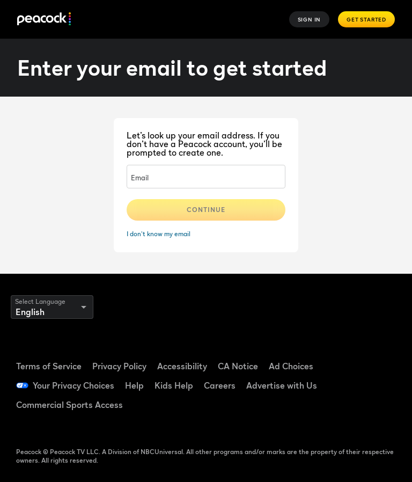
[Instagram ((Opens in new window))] (380, 384)
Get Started (366, 19)
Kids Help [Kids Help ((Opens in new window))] (173, 385)
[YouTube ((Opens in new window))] (353, 384)
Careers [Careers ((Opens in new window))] (220, 385)
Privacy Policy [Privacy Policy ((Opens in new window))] (119, 366)
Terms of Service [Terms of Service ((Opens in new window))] (49, 366)
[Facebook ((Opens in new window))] (353, 354)
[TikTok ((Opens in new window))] (380, 354)
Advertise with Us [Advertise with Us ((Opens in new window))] (281, 385)
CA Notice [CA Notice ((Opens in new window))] (238, 366)
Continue (206, 210)
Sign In (309, 19)
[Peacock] (44, 19)
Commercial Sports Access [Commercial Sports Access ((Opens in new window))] (69, 404)
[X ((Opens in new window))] (353, 414)
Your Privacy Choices (73, 385)
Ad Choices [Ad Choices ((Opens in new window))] (291, 366)
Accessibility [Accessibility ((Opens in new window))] (182, 366)
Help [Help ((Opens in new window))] (134, 385)
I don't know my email (158, 234)
